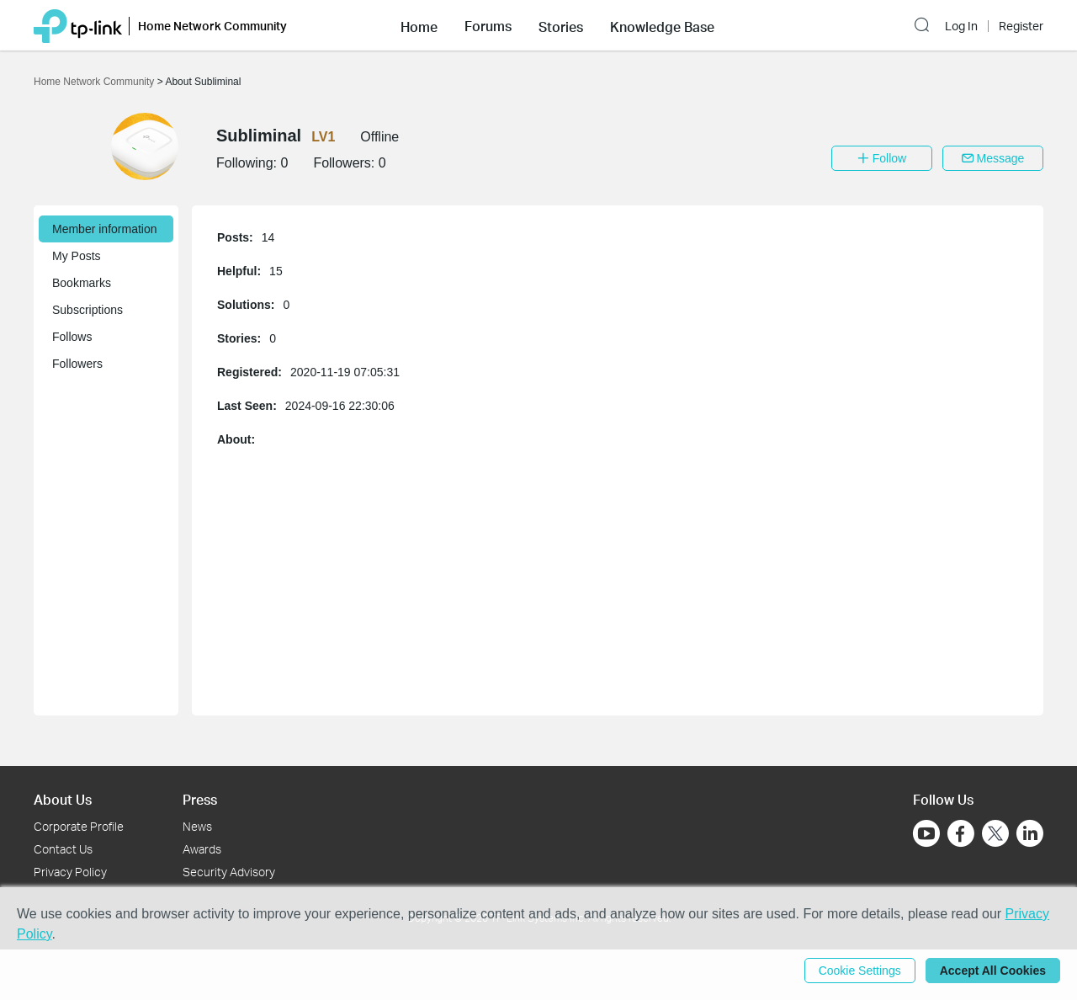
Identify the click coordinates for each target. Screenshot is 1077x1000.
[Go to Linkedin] (1029, 833)
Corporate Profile (79, 826)
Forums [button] (488, 26)
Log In (961, 26)
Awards (202, 849)
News (197, 826)
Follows (72, 336)
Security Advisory (229, 871)
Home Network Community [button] (212, 26)
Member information (104, 229)
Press (200, 799)
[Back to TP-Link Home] (78, 25)
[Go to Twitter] (995, 835)
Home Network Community (95, 82)
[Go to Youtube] (926, 833)
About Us (63, 799)
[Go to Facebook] (960, 833)
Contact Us (63, 849)
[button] (419, 25)
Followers (77, 363)
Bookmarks (81, 283)
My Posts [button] (76, 256)
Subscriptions (87, 309)
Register (1021, 26)
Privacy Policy (70, 871)
